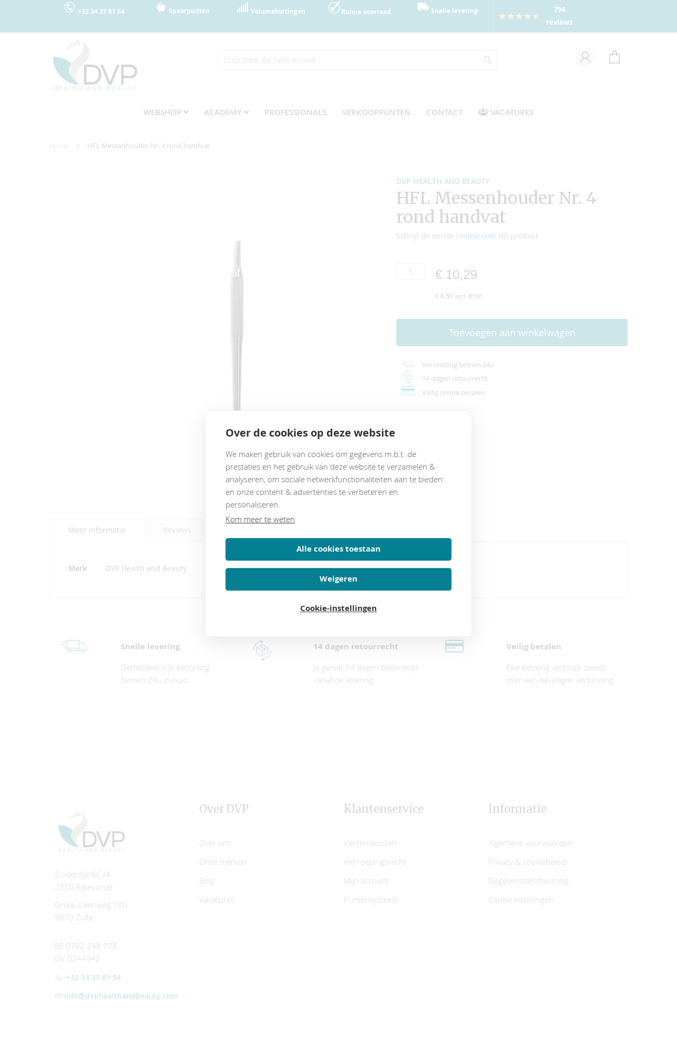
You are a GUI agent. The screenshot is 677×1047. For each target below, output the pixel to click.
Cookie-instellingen (338, 593)
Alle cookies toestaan (280, 563)
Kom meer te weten (260, 533)
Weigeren (397, 563)
